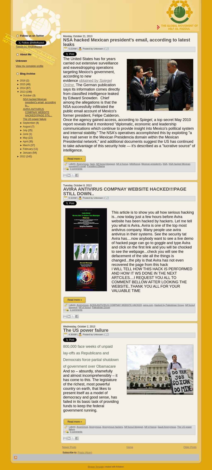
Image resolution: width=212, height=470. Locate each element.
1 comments (76, 310)
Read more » (74, 158)
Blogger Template (96, 467)
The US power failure (34, 119)
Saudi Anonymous (167, 427)
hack (92, 164)
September (29, 122)
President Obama (96, 166)
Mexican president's (151, 164)
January (27, 152)
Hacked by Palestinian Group (169, 305)
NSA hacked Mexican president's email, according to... (39, 102)
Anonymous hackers (112, 427)
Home (129, 447)
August (27, 126)
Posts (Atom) (85, 452)
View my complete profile (29, 66)
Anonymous (83, 164)
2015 (22, 84)
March (26, 145)
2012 (22, 156)
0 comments (76, 168)
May (25, 137)
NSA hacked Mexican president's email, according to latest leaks (126, 42)
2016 (22, 80)
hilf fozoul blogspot (105, 164)
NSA (165, 164)
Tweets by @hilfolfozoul (29, 46)
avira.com (148, 305)
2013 (22, 91)
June (25, 134)
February (28, 149)
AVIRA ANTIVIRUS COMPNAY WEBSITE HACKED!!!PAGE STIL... (37, 112)
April (25, 141)
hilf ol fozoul (122, 164)
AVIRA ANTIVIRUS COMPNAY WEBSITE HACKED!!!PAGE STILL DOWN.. (124, 191)
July (25, 130)
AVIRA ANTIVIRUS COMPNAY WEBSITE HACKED (116, 305)
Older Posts (189, 447)
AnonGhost (82, 427)
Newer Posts (69, 447)
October (27, 95)
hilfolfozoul (134, 164)
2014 (22, 88)
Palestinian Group (101, 307)
